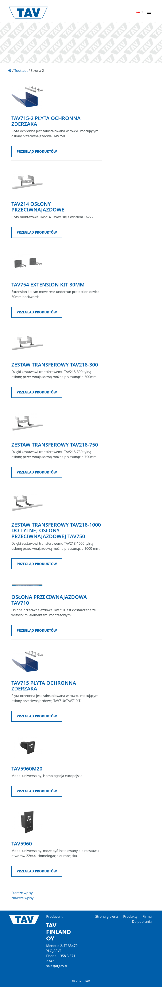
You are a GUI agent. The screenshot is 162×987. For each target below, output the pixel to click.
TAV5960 (21, 843)
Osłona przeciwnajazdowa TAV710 (49, 599)
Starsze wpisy (22, 893)
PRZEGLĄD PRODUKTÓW (37, 151)
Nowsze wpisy (22, 898)
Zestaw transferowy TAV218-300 (54, 364)
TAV (43, 12)
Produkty (130, 916)
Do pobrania (142, 921)
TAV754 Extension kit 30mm (48, 284)
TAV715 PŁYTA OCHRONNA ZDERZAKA (43, 685)
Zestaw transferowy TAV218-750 (54, 444)
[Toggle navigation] (149, 12)
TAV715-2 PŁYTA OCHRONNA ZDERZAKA (46, 121)
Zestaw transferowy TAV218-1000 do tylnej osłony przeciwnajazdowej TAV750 (56, 530)
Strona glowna (106, 916)
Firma (147, 916)
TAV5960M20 (26, 768)
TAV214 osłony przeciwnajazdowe (37, 206)
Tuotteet (21, 70)
